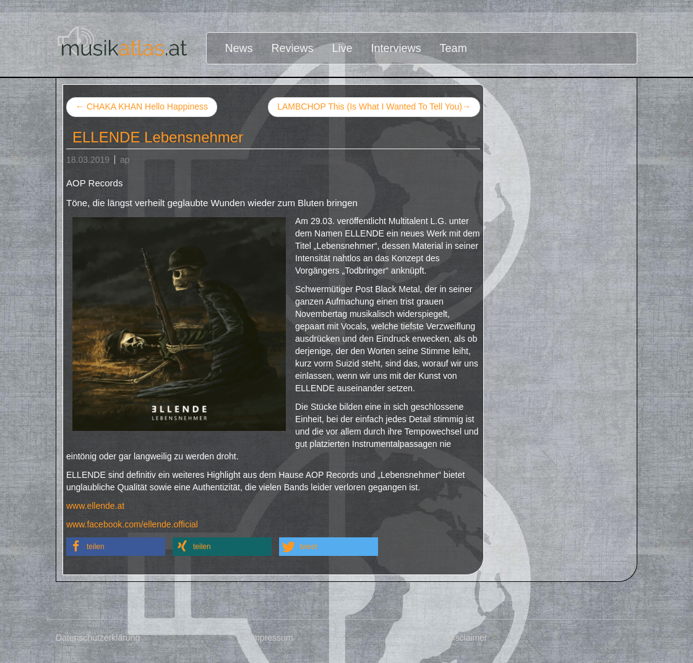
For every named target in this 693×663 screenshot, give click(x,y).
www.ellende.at (95, 506)
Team (453, 48)
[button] (115, 546)
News (239, 48)
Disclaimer (467, 638)
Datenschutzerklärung (98, 638)
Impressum (271, 638)
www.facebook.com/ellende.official (132, 524)
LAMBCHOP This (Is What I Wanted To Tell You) (374, 107)
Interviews (396, 48)
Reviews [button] (293, 48)
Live (342, 48)
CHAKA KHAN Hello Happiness (141, 106)
